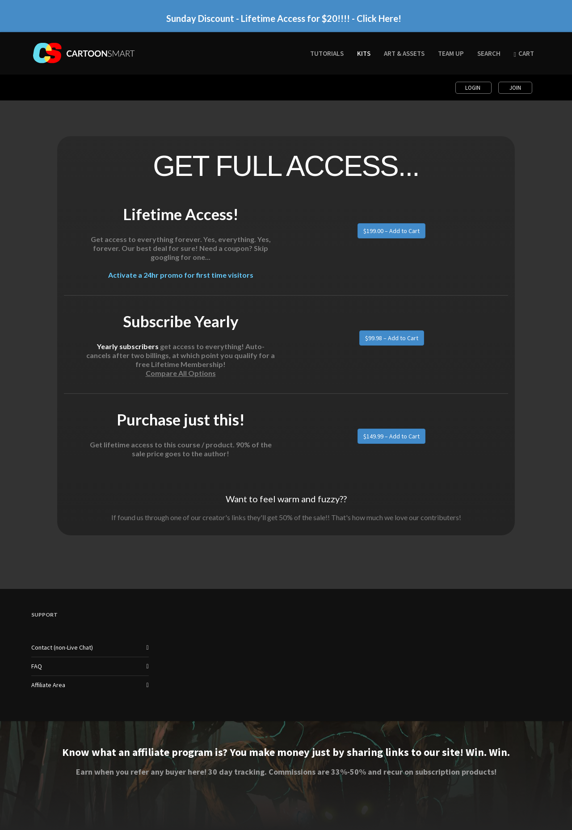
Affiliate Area (48, 685)
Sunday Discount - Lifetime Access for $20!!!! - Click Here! (283, 18)
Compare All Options (181, 373)
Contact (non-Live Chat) (62, 647)
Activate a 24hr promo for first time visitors (180, 275)
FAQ (36, 666)
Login (473, 88)
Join (515, 88)
